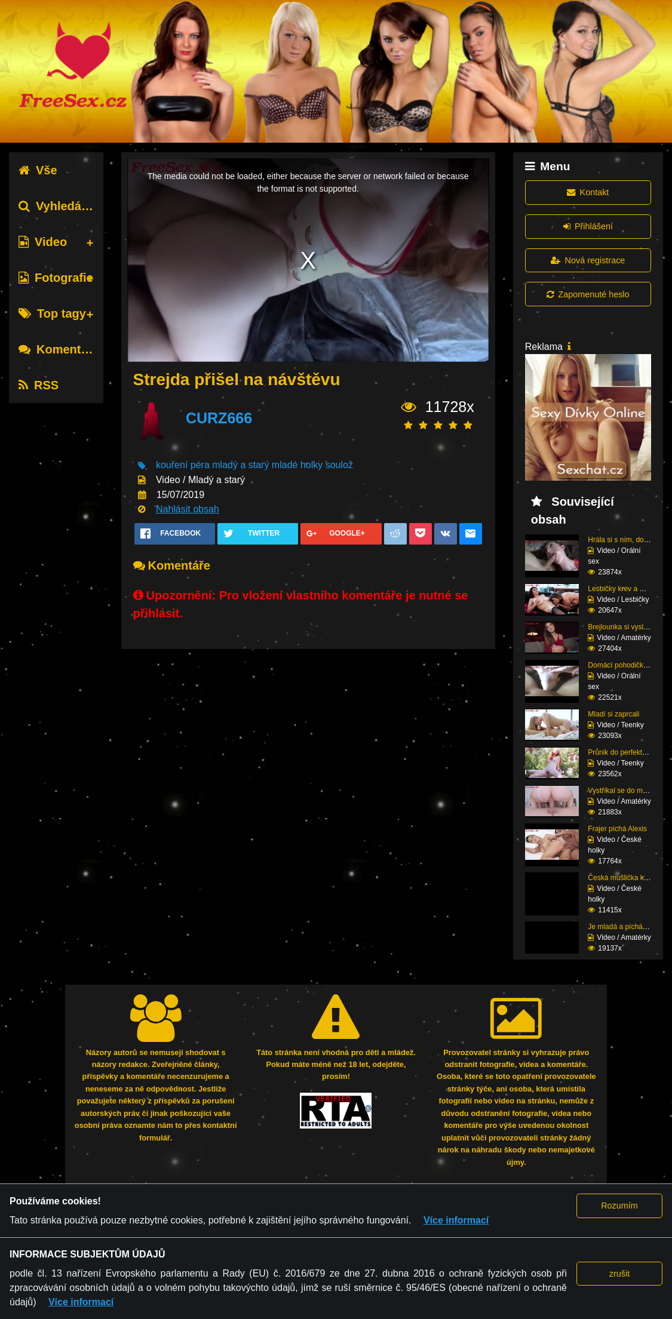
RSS (39, 385)
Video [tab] (43, 241)
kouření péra (183, 465)
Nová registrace (588, 260)
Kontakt (588, 192)
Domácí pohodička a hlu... (629, 665)
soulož (339, 465)
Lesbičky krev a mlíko (622, 589)
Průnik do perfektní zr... (624, 752)
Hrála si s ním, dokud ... (625, 540)
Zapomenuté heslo (588, 294)
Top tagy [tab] (52, 313)
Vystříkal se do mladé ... (626, 790)
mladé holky (297, 465)
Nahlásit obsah (187, 509)
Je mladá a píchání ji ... (624, 927)
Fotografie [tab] (56, 277)
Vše (38, 170)
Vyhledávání (62, 206)
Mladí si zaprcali (613, 714)
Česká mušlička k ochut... (628, 878)
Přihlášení (588, 226)
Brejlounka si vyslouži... (625, 627)
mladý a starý (240, 465)
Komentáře (59, 349)
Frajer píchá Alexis (617, 829)
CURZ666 (219, 418)
